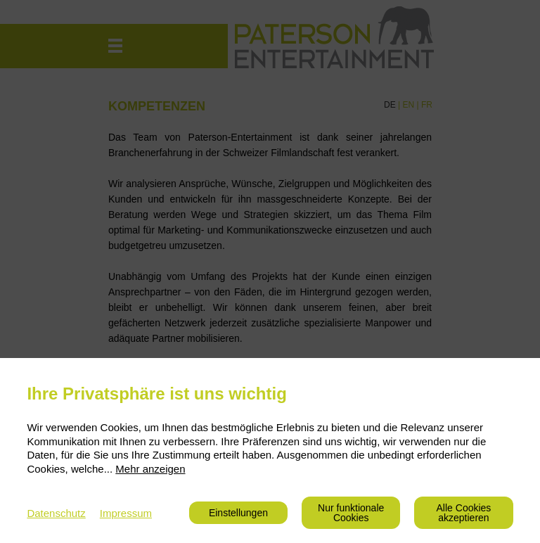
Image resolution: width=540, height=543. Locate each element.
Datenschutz (56, 513)
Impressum (126, 513)
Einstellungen (238, 512)
